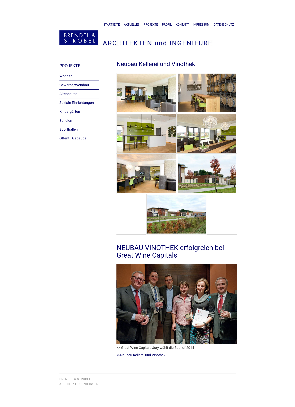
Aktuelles (132, 24)
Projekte (151, 24)
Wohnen (66, 76)
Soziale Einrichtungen (76, 102)
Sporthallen (68, 129)
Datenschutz (224, 24)
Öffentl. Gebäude (73, 138)
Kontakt (182, 24)
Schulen (65, 120)
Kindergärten (69, 111)
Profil (167, 24)
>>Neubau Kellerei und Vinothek (140, 355)
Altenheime (68, 94)
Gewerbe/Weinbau (74, 85)
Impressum (201, 24)
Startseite (111, 24)
